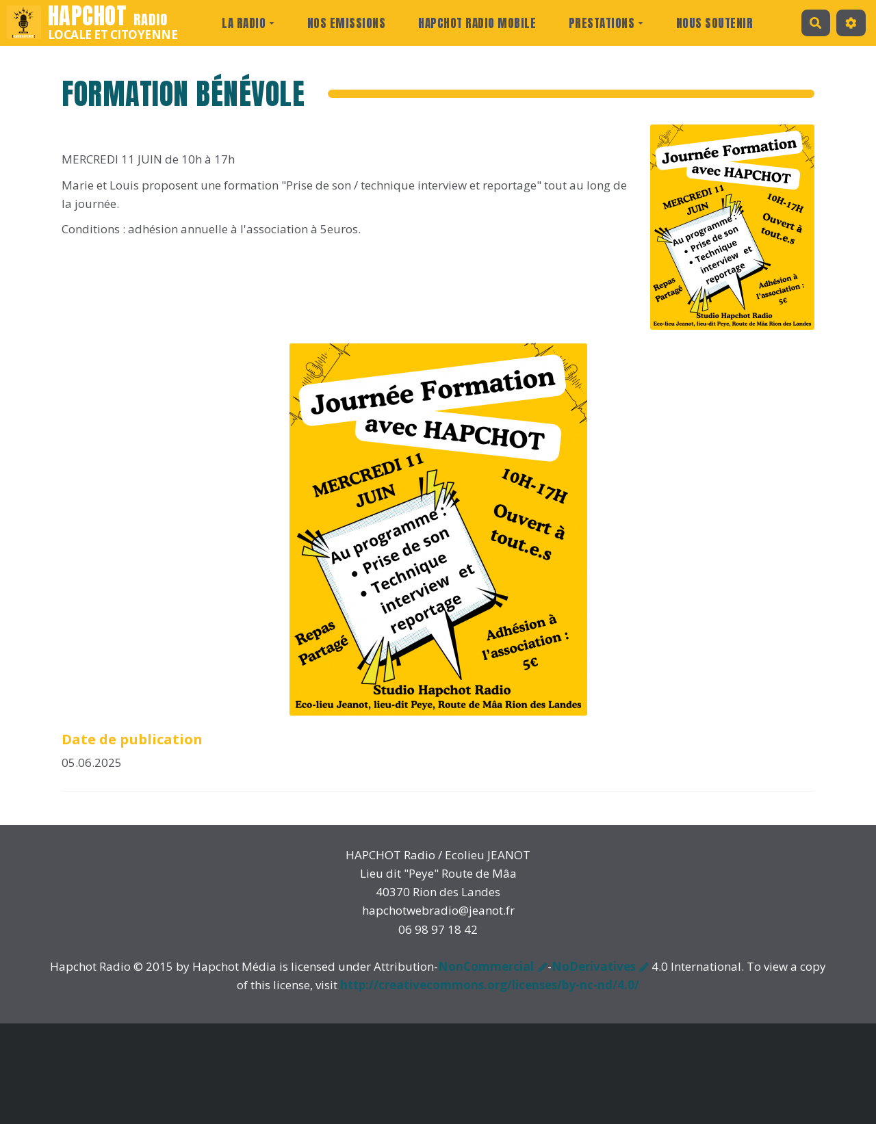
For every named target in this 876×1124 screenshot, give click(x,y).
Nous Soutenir (714, 23)
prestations (606, 23)
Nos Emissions (346, 23)
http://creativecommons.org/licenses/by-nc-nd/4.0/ (489, 985)
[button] (851, 23)
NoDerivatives (594, 966)
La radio (248, 23)
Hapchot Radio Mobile (477, 23)
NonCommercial (486, 966)
